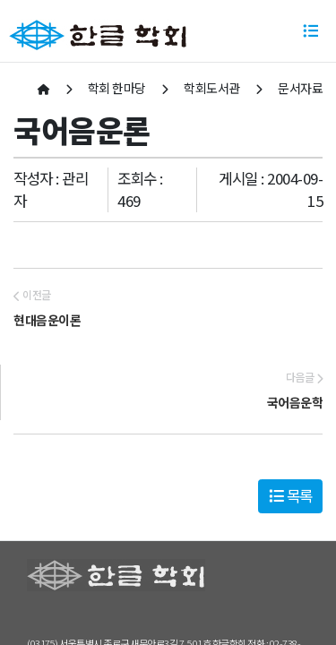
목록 (291, 495)
